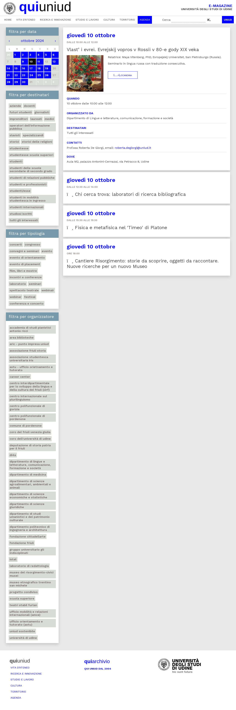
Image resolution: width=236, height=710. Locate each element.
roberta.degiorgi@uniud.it (133, 148)
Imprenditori (19, 119)
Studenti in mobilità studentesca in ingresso (28, 199)
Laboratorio (18, 284)
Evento (47, 251)
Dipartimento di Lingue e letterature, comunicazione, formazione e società (30, 465)
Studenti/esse (20, 191)
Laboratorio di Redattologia (29, 566)
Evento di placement (25, 264)
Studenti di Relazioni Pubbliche (32, 177)
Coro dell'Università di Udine (30, 438)
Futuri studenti (21, 112)
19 (46, 68)
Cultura (109, 19)
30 (23, 82)
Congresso (32, 244)
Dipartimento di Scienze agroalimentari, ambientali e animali (30, 484)
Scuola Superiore (22, 598)
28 (8, 82)
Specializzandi (33, 135)
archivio (97, 661)
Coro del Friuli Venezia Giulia (30, 432)
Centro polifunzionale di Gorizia (27, 407)
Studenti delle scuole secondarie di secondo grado (31, 169)
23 (23, 75)
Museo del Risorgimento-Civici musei (31, 574)
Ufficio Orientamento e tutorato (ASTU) (26, 623)
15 (16, 68)
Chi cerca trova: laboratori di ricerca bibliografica (126, 194)
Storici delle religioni (37, 141)
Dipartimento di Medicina (28, 474)
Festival (29, 297)
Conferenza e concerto (27, 303)
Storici (14, 141)
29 (16, 82)
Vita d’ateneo (25, 19)
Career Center (20, 376)
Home (8, 19)
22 (16, 75)
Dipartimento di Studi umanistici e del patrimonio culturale (30, 517)
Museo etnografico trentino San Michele (30, 584)
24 (31, 75)
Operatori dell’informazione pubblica (30, 127)
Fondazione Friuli (22, 543)
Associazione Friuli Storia (28, 350)
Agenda (145, 19)
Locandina (123, 75)
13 (54, 61)
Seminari (35, 284)
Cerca (166, 20)
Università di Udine (23, 638)
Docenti (29, 106)
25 (39, 75)
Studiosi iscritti (21, 214)
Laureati (36, 119)
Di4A (13, 455)
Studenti (16, 161)
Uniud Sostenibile (22, 631)
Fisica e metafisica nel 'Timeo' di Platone (117, 227)
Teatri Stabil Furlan (23, 605)
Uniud (228, 19)
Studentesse (19, 148)
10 (31, 61)
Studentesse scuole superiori (31, 155)
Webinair (47, 290)
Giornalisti (41, 112)
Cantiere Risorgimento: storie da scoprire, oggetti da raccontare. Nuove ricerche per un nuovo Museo (143, 263)
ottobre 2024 (32, 40)
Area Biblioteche (22, 337)
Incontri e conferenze (26, 277)
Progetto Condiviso (24, 592)
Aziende (15, 106)
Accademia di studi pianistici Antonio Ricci (30, 329)
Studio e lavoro (87, 19)
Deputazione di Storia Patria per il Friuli (30, 447)
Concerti (16, 244)
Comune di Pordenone (26, 425)
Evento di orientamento (27, 257)
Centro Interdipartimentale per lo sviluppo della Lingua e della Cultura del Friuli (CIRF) (31, 386)
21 (8, 75)
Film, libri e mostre (23, 271)
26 (46, 75)
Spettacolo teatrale (24, 290)
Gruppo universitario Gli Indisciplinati (27, 551)
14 (8, 68)
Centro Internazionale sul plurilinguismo (28, 397)
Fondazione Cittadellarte (28, 536)
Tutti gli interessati (24, 220)
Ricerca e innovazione (55, 19)
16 (23, 68)
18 (39, 68)
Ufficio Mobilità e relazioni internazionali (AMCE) (29, 613)
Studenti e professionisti (28, 184)
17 (31, 68)
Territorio (127, 19)
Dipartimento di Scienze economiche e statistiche (28, 495)
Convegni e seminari (24, 251)
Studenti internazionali (26, 207)
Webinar (15, 297)
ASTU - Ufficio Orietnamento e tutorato (31, 368)
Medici (49, 119)
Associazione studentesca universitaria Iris (29, 358)
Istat (13, 559)
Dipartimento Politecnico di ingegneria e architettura (30, 528)
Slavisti (15, 135)
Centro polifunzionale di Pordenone (27, 417)
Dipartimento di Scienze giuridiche (27, 505)
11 (38, 61)
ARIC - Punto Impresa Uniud (29, 344)
